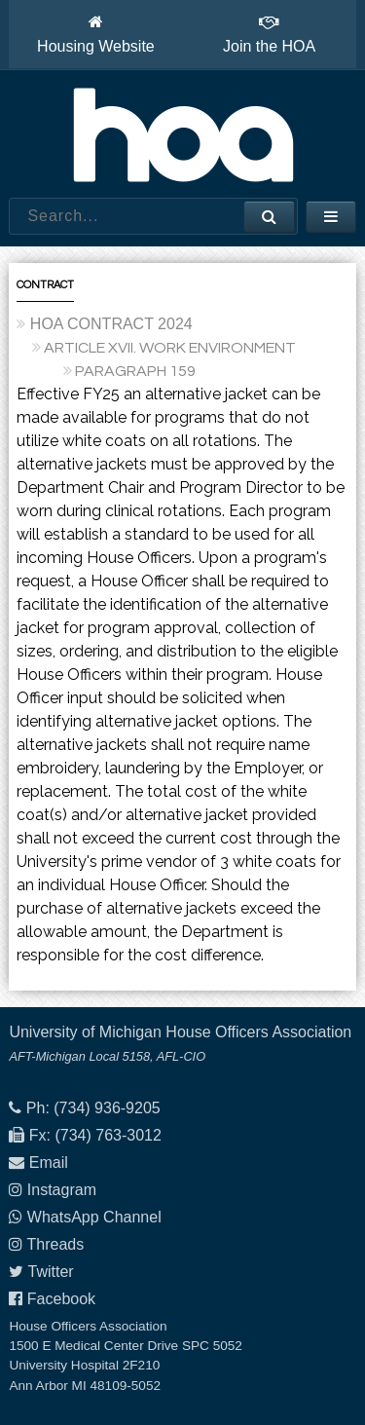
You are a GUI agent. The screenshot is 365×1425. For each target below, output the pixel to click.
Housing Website (96, 34)
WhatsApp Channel (94, 1217)
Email (48, 1162)
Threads (56, 1244)
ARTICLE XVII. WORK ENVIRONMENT (170, 348)
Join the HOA (269, 34)
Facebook (61, 1299)
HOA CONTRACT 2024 (111, 324)
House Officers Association (183, 134)
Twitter (51, 1271)
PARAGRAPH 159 (135, 371)
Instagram (61, 1189)
